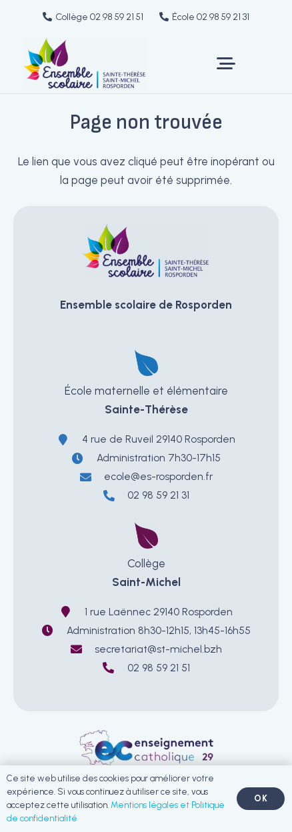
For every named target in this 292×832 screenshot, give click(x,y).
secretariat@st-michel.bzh (158, 649)
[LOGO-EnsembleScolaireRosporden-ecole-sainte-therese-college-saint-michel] (85, 63)
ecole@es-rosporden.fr (158, 476)
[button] (226, 63)
